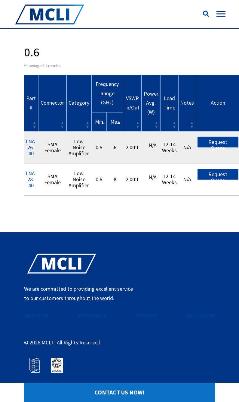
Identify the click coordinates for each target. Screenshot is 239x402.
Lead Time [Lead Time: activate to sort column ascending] (169, 103)
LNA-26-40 (31, 147)
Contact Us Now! (119, 392)
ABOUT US (36, 315)
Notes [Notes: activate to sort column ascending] (187, 102)
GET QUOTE (200, 315)
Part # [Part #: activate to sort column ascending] (31, 103)
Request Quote (217, 142)
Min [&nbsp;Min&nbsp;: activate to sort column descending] (99, 121)
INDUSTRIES (92, 315)
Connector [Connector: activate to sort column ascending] (52, 102)
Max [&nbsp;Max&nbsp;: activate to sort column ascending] (115, 121)
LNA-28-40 (31, 179)
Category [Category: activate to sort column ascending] (79, 102)
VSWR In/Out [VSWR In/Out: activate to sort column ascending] (132, 103)
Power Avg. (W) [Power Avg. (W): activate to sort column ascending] (151, 103)
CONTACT (146, 315)
